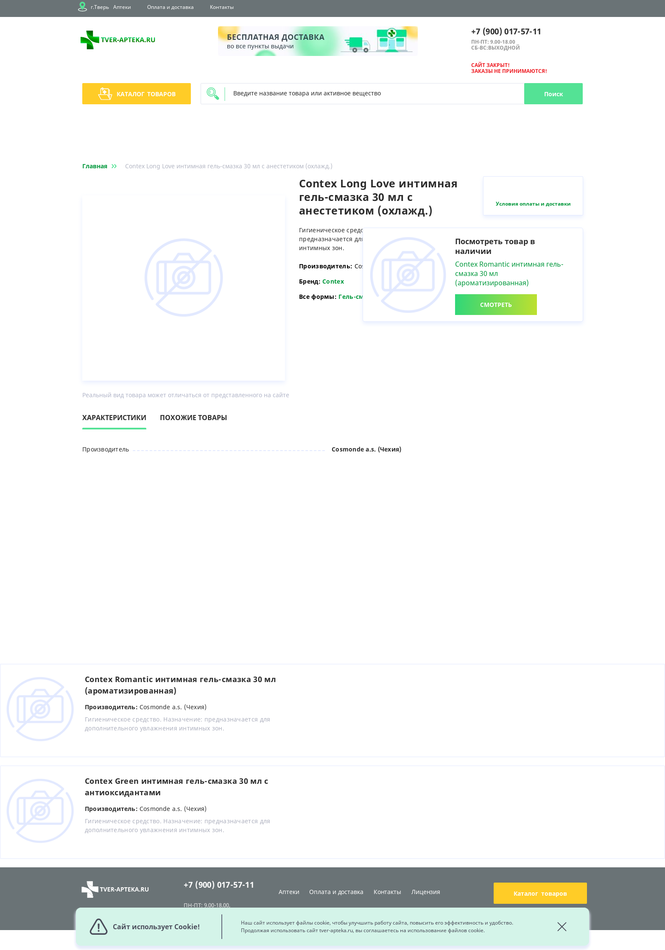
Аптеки (122, 7)
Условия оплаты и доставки (533, 203)
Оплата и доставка (170, 7)
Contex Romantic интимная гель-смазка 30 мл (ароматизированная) (180, 685)
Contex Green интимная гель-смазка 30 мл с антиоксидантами (176, 786)
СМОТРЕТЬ (496, 305)
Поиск (553, 94)
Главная (101, 166)
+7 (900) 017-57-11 (506, 31)
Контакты (222, 7)
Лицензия (425, 892)
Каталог (137, 93)
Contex (333, 281)
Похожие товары (193, 417)
